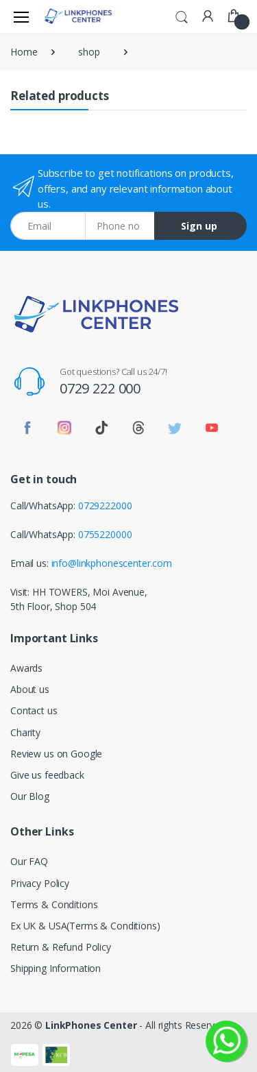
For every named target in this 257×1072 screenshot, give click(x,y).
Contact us (34, 710)
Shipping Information (55, 968)
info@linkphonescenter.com (111, 563)
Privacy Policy (39, 883)
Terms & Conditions (53, 904)
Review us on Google (56, 753)
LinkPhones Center (91, 1025)
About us (29, 689)
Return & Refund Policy (60, 946)
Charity (25, 732)
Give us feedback (47, 774)
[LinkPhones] (78, 16)
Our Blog (29, 796)
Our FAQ (29, 861)
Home (23, 51)
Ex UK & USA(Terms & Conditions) (85, 925)
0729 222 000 (100, 388)
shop (88, 51)
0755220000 (105, 534)
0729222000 (105, 505)
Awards (26, 667)
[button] (181, 15)
